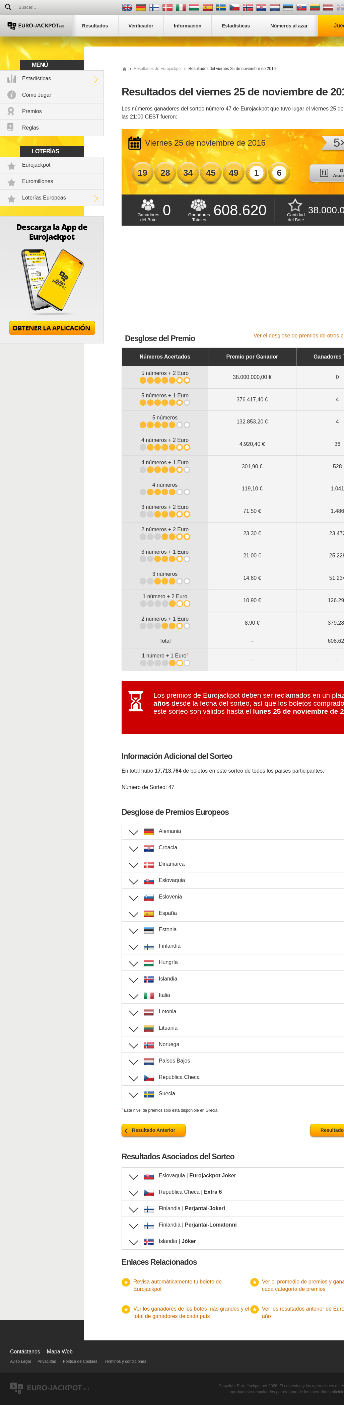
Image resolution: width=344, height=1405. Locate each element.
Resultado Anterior (153, 1130)
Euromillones (37, 181)
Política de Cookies (80, 1361)
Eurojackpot (36, 165)
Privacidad (47, 1361)
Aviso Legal (20, 1361)
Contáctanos (25, 1351)
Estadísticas (36, 78)
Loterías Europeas (44, 198)
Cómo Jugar (36, 95)
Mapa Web (60, 1351)
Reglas (30, 128)
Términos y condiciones (125, 1361)
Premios (32, 111)
